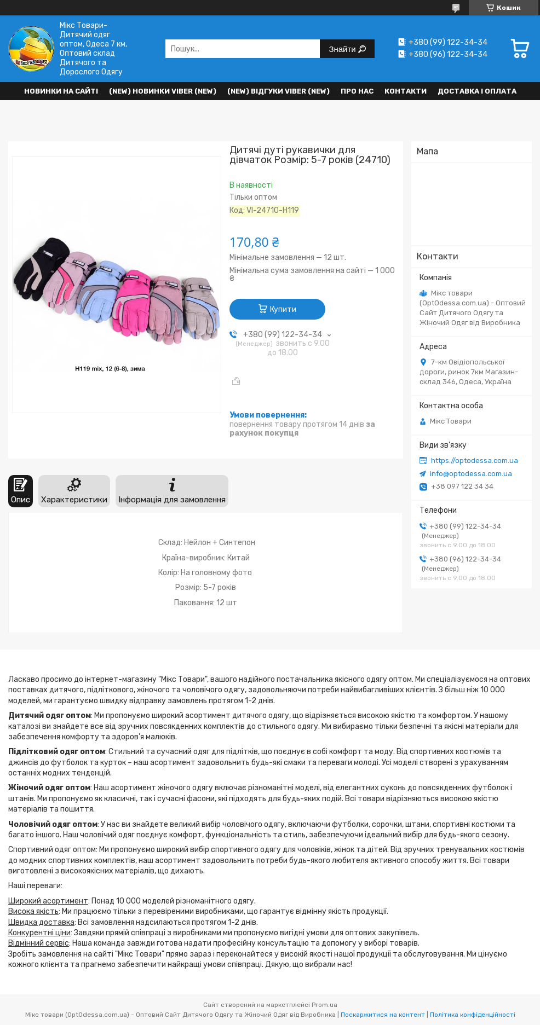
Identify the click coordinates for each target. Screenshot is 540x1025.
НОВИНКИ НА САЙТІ (61, 91)
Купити (283, 309)
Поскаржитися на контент (383, 1014)
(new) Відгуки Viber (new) (278, 91)
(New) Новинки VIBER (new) (162, 91)
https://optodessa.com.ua (474, 460)
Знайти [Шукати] (343, 49)
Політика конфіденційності (472, 1014)
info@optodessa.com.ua (471, 474)
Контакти (405, 91)
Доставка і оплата (477, 91)
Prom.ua (324, 1005)
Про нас (357, 91)
